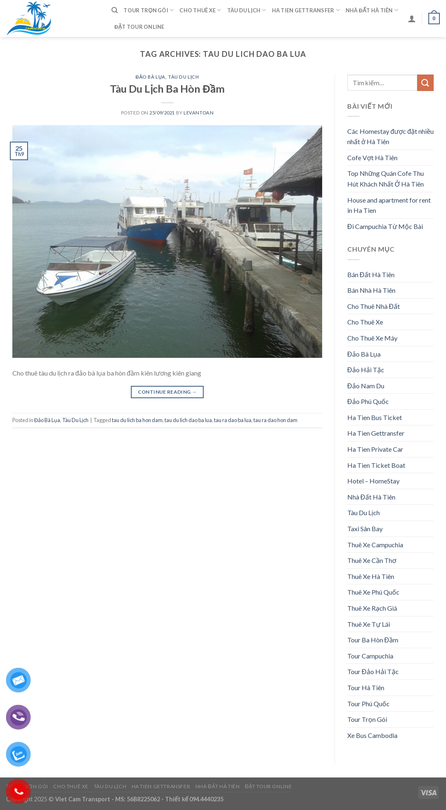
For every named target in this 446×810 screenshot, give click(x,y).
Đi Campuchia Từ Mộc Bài (385, 226)
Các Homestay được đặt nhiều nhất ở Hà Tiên (390, 136)
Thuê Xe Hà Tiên (370, 576)
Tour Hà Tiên (365, 687)
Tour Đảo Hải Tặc (373, 671)
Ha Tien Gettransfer (306, 10)
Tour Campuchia (370, 656)
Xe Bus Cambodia (372, 735)
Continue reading (167, 392)
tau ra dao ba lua (232, 420)
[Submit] (425, 83)
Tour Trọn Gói (148, 10)
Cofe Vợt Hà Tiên (372, 157)
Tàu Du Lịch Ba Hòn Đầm (167, 88)
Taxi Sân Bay (365, 528)
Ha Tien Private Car (375, 449)
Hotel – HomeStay (373, 481)
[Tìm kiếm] (115, 10)
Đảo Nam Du (365, 386)
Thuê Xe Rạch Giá (372, 608)
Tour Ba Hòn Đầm (372, 640)
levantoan (199, 112)
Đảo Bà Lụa (150, 76)
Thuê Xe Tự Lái (368, 624)
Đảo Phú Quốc (368, 401)
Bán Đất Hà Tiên (371, 274)
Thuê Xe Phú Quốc (373, 592)
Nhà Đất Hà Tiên (372, 10)
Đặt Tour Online (139, 26)
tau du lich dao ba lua (188, 420)
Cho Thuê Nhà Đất (373, 306)
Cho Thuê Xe (200, 10)
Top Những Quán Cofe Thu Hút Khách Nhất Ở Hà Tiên (385, 178)
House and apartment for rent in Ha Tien (389, 205)
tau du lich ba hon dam (137, 420)
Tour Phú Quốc (368, 703)
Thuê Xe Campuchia (375, 545)
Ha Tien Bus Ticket (374, 417)
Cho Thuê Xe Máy (372, 338)
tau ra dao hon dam (275, 420)
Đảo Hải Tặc (365, 369)
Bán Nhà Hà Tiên (371, 290)
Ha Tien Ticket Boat (376, 465)
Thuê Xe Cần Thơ (371, 560)
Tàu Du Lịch (246, 10)
